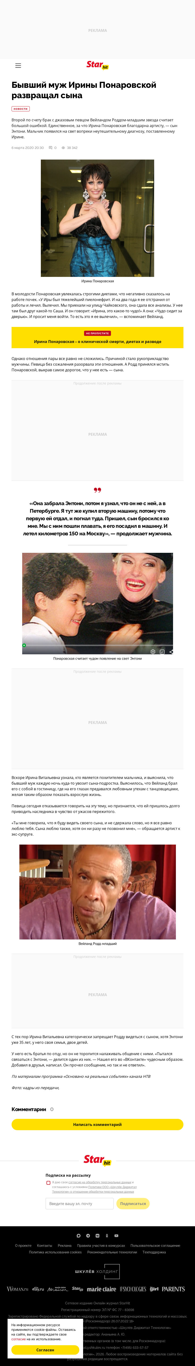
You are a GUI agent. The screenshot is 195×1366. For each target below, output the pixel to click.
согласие (18, 1339)
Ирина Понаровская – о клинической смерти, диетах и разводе (97, 341)
